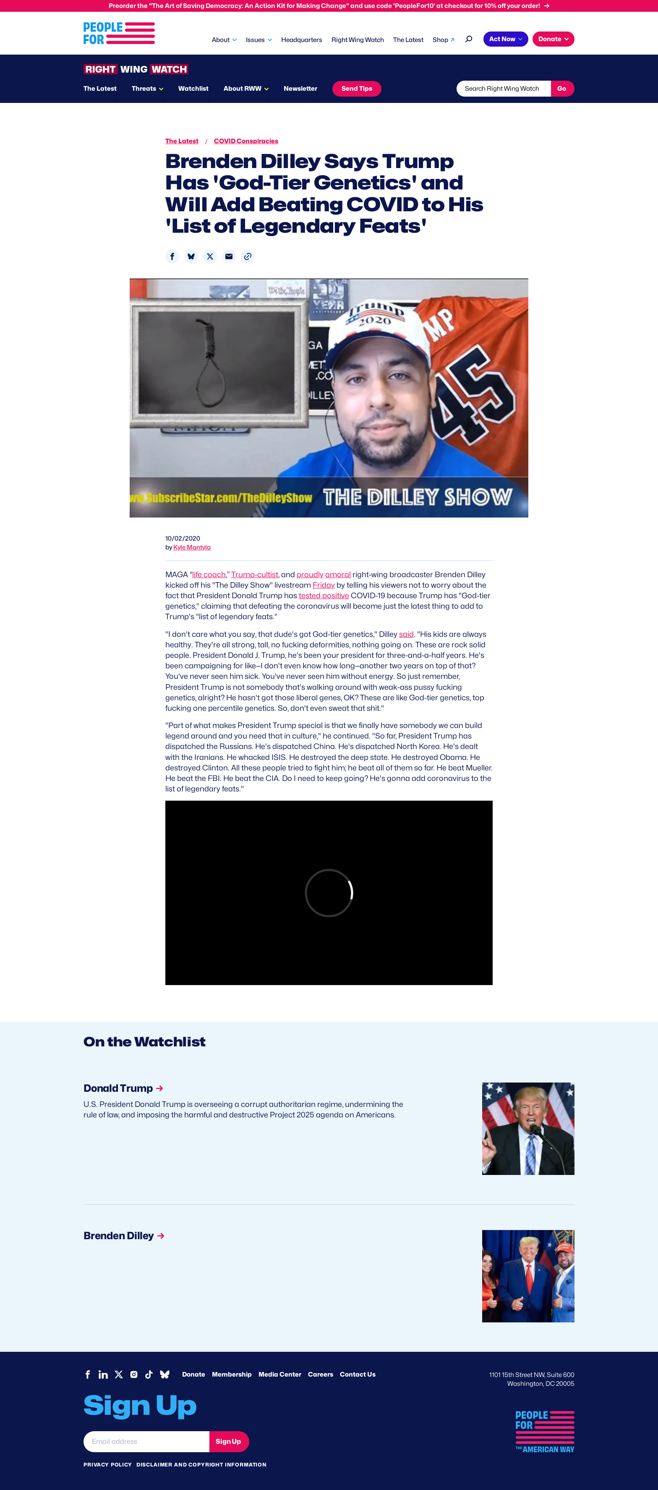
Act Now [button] (502, 39)
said (406, 634)
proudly (310, 574)
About (221, 40)
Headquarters (301, 40)
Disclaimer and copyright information (201, 1464)
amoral (338, 574)
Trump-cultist (254, 574)
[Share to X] (210, 256)
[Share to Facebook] (172, 256)
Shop (440, 40)
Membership (232, 1374)
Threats (144, 88)
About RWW (242, 88)
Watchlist (193, 88)
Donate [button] (549, 39)
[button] (248, 256)
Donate (193, 1374)
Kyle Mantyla (192, 547)
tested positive (324, 595)
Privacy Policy (108, 1464)
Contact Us (358, 1374)
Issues (255, 40)
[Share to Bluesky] (191, 256)
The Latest (408, 40)
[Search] (469, 38)
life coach (209, 574)
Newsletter (300, 88)
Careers (320, 1374)
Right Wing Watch (358, 40)
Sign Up (228, 1441)
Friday (324, 585)
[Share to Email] (229, 256)
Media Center (279, 1374)
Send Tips (357, 88)
